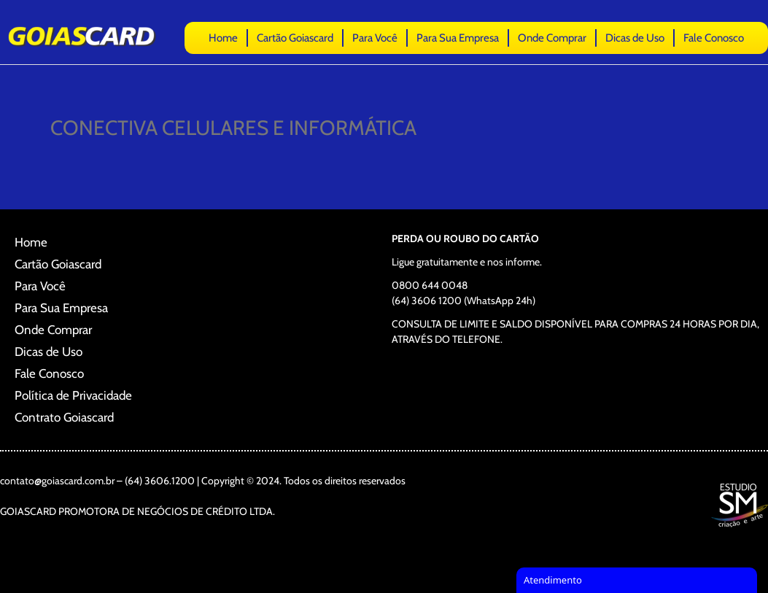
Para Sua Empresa (457, 37)
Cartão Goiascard (295, 37)
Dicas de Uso (634, 37)
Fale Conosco (713, 37)
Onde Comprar (552, 37)
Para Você (374, 37)
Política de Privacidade (73, 395)
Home (223, 37)
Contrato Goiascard (64, 417)
